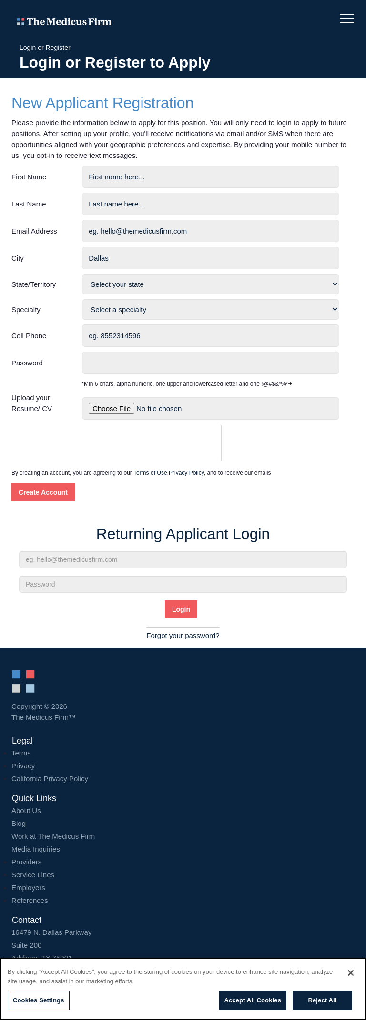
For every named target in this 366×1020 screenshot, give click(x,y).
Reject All (322, 1000)
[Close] (350, 972)
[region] (183, 989)
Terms (21, 753)
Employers (28, 887)
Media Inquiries (35, 849)
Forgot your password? (182, 635)
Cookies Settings (38, 1000)
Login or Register (45, 47)
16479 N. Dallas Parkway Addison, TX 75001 (183, 945)
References (29, 900)
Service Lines (32, 875)
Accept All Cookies (252, 1000)
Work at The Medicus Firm (53, 836)
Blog (18, 823)
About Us (26, 810)
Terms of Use (150, 473)
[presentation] (154, 442)
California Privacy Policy (49, 779)
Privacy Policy (186, 473)
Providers (26, 862)
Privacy (23, 766)
